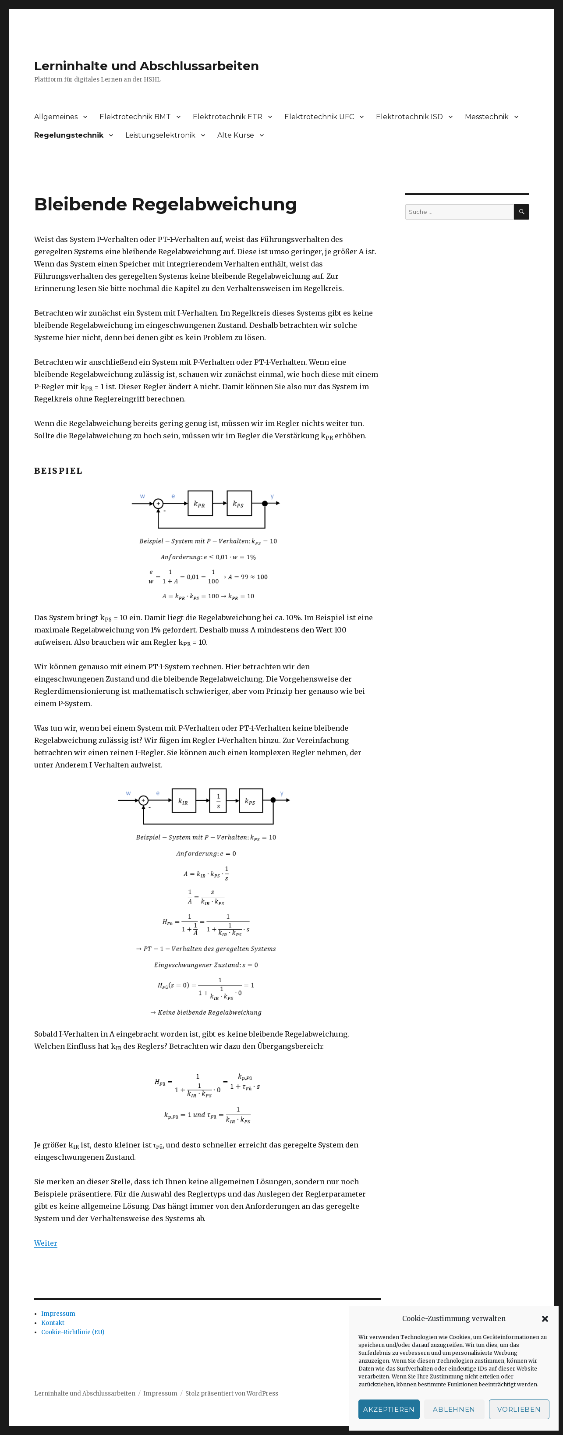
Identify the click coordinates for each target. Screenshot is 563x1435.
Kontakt (52, 1323)
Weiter (45, 1243)
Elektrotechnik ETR (227, 117)
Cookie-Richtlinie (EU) (72, 1332)
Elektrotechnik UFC (319, 117)
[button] (545, 1318)
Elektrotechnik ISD (409, 117)
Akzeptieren (389, 1409)
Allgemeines (56, 117)
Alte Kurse (235, 135)
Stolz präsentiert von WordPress (231, 1393)
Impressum (58, 1314)
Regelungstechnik (68, 135)
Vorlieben (519, 1409)
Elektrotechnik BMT (135, 117)
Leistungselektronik (160, 135)
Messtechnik (487, 117)
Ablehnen (454, 1409)
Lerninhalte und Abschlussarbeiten (146, 65)
